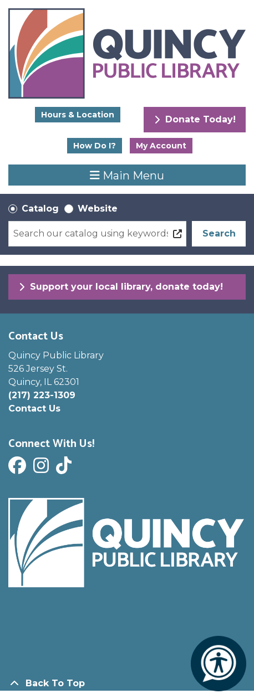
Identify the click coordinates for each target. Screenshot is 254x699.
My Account (161, 146)
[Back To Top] (127, 683)
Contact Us (34, 408)
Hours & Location (77, 115)
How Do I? (94, 146)
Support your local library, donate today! (121, 286)
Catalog (40, 208)
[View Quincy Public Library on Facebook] (18, 469)
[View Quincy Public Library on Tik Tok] (65, 469)
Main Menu (127, 175)
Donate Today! (195, 119)
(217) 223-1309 (41, 395)
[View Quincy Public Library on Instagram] (42, 469)
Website (98, 208)
